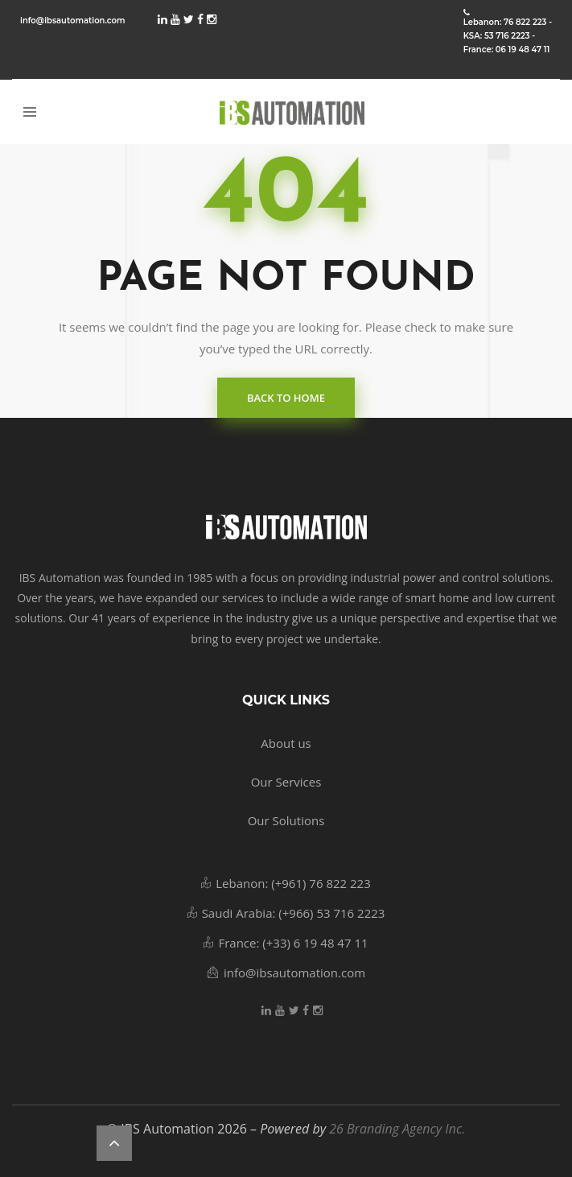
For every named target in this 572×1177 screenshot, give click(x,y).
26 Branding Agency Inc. (397, 1129)
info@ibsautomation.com (73, 20)
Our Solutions (286, 820)
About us (286, 743)
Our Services (286, 782)
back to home (286, 397)
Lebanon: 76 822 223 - (507, 22)
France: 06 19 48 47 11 (506, 50)
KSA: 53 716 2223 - (499, 36)
